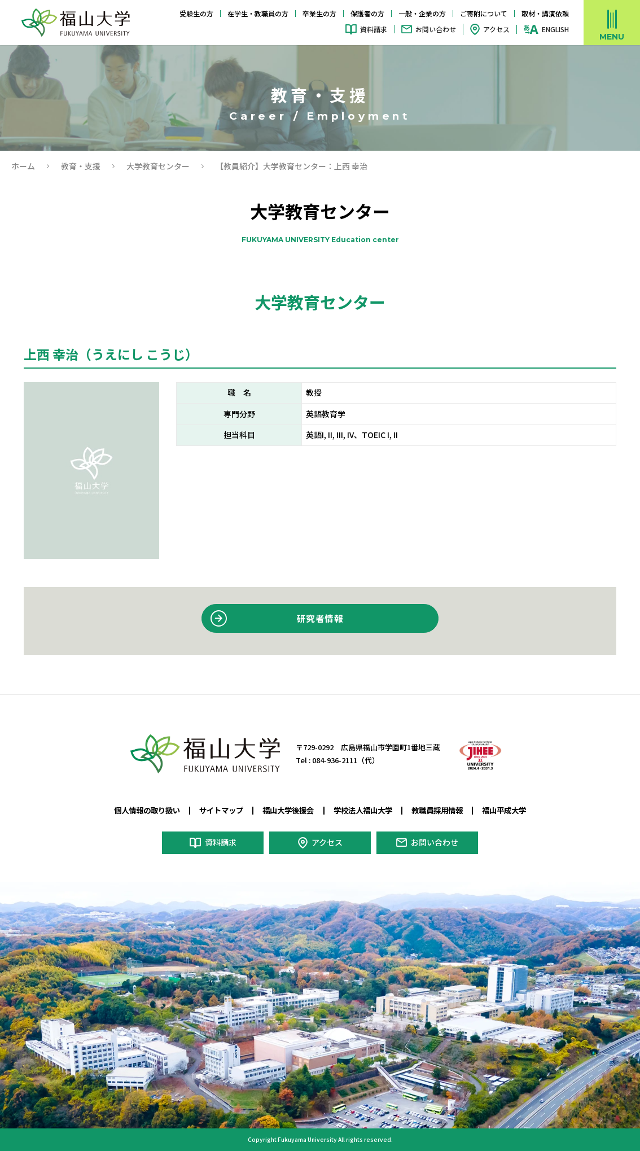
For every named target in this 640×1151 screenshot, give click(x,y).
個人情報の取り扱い (147, 810)
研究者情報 (320, 618)
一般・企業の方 (422, 13)
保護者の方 (367, 13)
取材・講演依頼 (545, 13)
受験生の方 (196, 13)
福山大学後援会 (288, 810)
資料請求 (373, 29)
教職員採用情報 (437, 810)
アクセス (496, 29)
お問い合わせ (435, 29)
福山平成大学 (504, 810)
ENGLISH (555, 29)
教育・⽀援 (80, 166)
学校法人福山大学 (363, 810)
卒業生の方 (319, 13)
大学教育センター (158, 166)
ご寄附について (483, 13)
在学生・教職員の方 (257, 13)
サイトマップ (221, 810)
